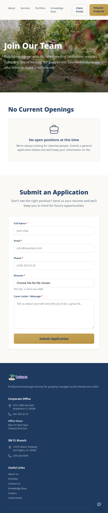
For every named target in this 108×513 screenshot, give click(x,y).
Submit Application (54, 339)
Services (25, 8)
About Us (13, 474)
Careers (12, 493)
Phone (18, 258)
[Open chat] (99, 504)
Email (18, 240)
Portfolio (40, 8)
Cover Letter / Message (28, 296)
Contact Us (14, 483)
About (11, 8)
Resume (19, 275)
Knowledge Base (57, 9)
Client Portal (79, 9)
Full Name (20, 223)
